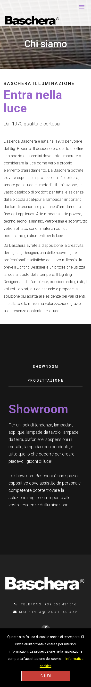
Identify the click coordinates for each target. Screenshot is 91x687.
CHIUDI (46, 676)
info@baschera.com (55, 612)
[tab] (45, 367)
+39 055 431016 (61, 604)
